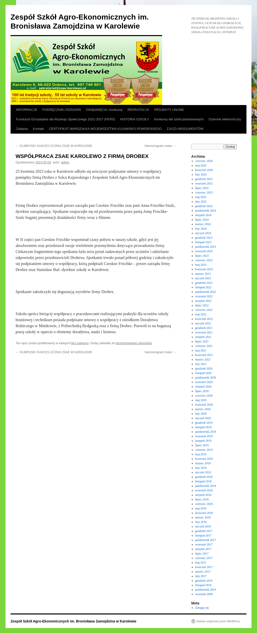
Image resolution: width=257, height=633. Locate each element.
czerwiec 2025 (204, 192)
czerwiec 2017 (204, 558)
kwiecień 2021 (204, 355)
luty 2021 (201, 364)
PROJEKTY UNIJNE (169, 110)
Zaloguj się (202, 607)
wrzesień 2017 (204, 544)
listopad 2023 (203, 242)
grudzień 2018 (204, 477)
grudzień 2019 (204, 422)
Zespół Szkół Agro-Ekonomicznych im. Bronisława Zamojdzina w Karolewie (73, 621)
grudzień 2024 (204, 206)
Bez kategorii (79, 343)
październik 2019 (205, 431)
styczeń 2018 (203, 526)
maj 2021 (201, 350)
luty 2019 (201, 468)
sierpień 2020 (203, 386)
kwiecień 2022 (204, 319)
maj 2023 (201, 264)
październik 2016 (205, 589)
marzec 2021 (203, 359)
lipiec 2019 (202, 445)
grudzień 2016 (204, 580)
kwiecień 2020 (204, 404)
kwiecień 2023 (204, 269)
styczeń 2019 (203, 472)
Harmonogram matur (160, 146)
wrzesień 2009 (204, 594)
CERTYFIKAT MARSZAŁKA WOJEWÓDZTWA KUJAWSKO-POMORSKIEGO (105, 129)
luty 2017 (201, 576)
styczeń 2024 (203, 233)
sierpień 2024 (203, 215)
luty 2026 (201, 174)
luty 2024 (201, 228)
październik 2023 (205, 246)
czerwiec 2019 (204, 449)
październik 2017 (205, 540)
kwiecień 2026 (204, 170)
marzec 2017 (203, 571)
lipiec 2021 (202, 341)
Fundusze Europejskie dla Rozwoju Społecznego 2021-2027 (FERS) (65, 119)
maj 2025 (201, 197)
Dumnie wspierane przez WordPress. (218, 621)
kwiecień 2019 (204, 459)
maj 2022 (201, 314)
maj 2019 (201, 454)
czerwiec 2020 (204, 395)
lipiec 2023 (202, 255)
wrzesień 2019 (204, 436)
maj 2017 (201, 562)
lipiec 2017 (202, 553)
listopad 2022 (203, 287)
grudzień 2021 (204, 328)
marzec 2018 (203, 517)
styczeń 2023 (203, 278)
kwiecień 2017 (204, 567)
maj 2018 (201, 508)
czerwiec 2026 (204, 161)
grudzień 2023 (204, 237)
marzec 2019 (203, 463)
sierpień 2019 (203, 440)
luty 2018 (201, 522)
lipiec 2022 (202, 305)
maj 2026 (201, 165)
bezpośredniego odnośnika (134, 343)
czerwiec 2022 (204, 310)
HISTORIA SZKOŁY (134, 119)
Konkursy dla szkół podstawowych (179, 119)
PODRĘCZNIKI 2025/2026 (61, 110)
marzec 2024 (203, 224)
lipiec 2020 (202, 391)
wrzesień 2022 (204, 296)
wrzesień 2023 (204, 251)
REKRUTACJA (138, 110)
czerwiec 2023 (204, 260)
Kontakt (38, 129)
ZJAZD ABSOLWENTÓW (185, 129)
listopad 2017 (203, 535)
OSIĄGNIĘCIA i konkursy (104, 110)
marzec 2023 (203, 274)
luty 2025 (201, 201)
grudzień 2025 (204, 179)
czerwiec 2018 (204, 504)
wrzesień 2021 (204, 332)
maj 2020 (201, 400)
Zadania (22, 129)
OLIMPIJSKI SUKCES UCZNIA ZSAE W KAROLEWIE (54, 146)
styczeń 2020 (203, 418)
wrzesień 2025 (204, 183)
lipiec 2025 (202, 188)
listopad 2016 (203, 585)
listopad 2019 (203, 427)
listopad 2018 (203, 481)
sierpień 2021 (203, 337)
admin (65, 162)
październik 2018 (205, 486)
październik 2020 (205, 377)
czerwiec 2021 (204, 346)
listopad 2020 (203, 373)
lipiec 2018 (202, 499)
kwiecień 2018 (204, 513)
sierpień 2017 (203, 549)
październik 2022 (205, 292)
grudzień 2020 (204, 368)
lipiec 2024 (202, 219)
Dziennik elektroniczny (225, 119)
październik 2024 (205, 210)
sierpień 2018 (203, 495)
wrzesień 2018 (204, 490)
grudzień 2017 (204, 531)
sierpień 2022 (203, 301)
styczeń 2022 (203, 323)
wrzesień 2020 (204, 382)
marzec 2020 (203, 409)
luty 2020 (201, 413)
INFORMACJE (26, 110)
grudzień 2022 (204, 283)
